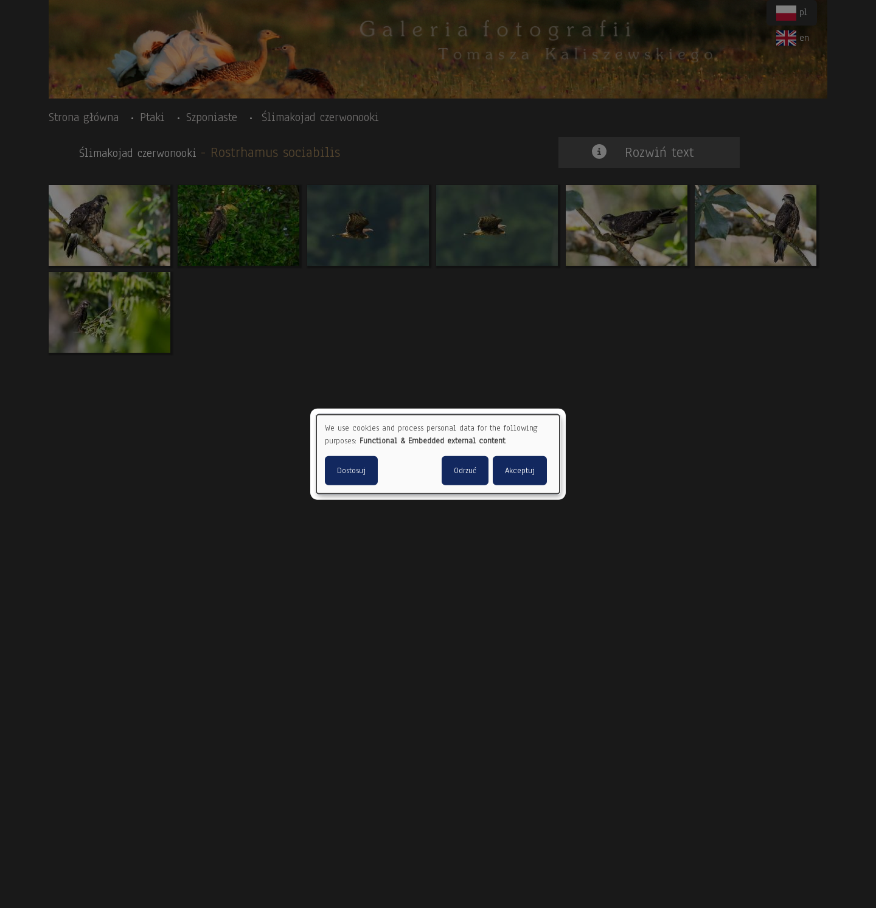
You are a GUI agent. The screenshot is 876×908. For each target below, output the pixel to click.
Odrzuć (465, 470)
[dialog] (438, 454)
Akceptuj (520, 470)
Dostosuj (351, 470)
